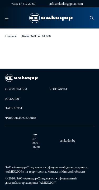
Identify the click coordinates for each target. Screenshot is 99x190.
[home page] (51, 18)
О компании (16, 89)
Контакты (58, 89)
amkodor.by (50, 140)
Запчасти (13, 108)
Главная (10, 36)
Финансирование (20, 118)
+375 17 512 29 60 (20, 4)
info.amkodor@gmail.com (63, 4)
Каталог (12, 99)
